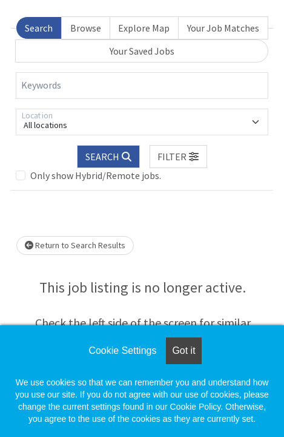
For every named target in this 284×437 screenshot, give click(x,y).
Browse (85, 28)
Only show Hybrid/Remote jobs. (95, 175)
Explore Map (144, 28)
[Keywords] (142, 85)
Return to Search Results (75, 245)
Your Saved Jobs (142, 51)
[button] (179, 156)
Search (39, 28)
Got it (183, 350)
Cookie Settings (122, 350)
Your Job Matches (223, 28)
